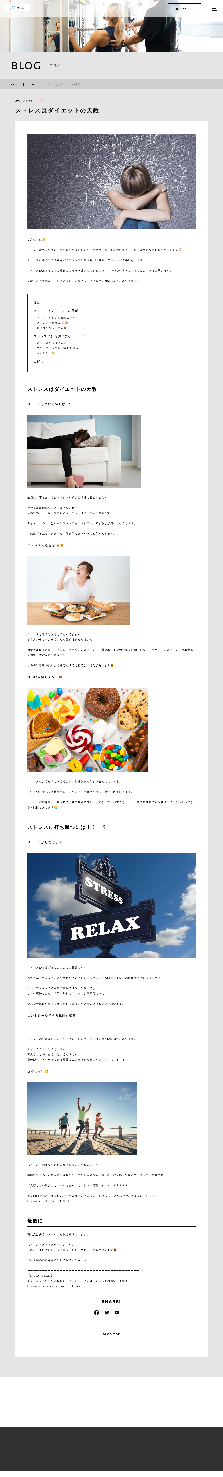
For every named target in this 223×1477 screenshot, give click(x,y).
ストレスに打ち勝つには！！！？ (60, 336)
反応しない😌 (46, 353)
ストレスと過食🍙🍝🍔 (53, 322)
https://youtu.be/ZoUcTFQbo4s (49, 1201)
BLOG (44, 101)
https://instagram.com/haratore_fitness (54, 1286)
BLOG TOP (111, 1335)
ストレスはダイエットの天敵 (56, 311)
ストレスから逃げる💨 (52, 343)
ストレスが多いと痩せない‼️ (55, 317)
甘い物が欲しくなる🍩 (52, 328)
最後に (39, 361)
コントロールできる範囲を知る (57, 348)
